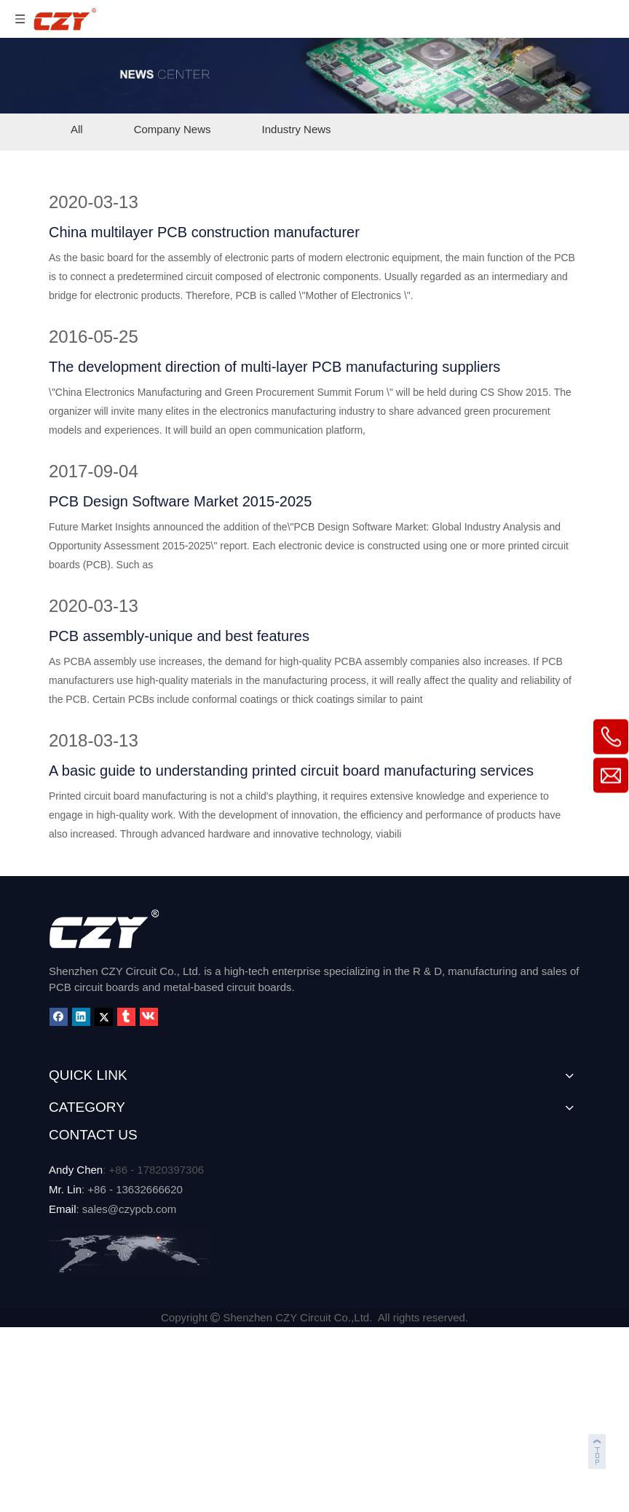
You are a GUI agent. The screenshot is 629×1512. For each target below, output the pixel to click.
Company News (172, 129)
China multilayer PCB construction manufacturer (204, 232)
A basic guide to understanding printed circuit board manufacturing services (291, 771)
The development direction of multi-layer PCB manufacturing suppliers (274, 367)
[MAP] (129, 1251)
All (77, 129)
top (598, 1449)
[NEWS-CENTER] (314, 76)
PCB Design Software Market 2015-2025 (180, 501)
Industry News (296, 129)
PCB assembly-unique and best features (179, 636)
